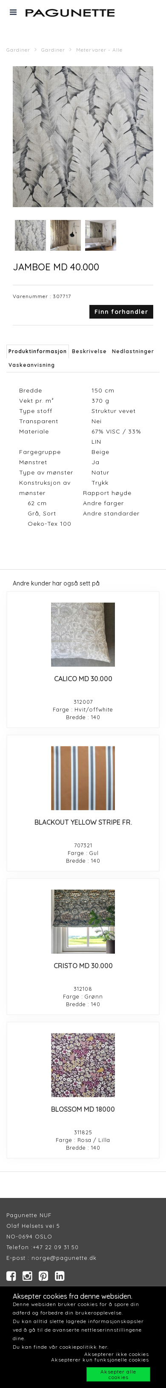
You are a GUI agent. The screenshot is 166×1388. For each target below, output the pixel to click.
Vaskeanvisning (32, 365)
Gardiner (18, 50)
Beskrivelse (89, 351)
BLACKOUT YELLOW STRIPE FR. (83, 822)
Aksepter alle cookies (118, 1374)
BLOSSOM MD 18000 (83, 1109)
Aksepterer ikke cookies (116, 1354)
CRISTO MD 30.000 (83, 965)
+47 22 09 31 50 (56, 1247)
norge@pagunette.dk (64, 1257)
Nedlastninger (133, 351)
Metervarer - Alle (99, 50)
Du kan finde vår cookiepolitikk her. (61, 1347)
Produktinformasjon (38, 351)
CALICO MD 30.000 (83, 678)
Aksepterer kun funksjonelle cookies (100, 1359)
